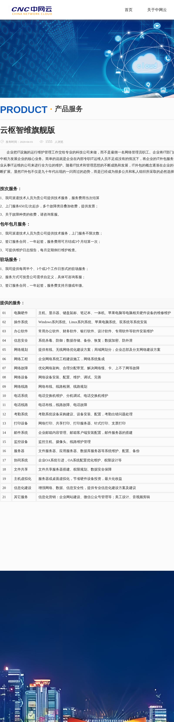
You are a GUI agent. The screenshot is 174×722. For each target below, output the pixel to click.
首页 (129, 10)
